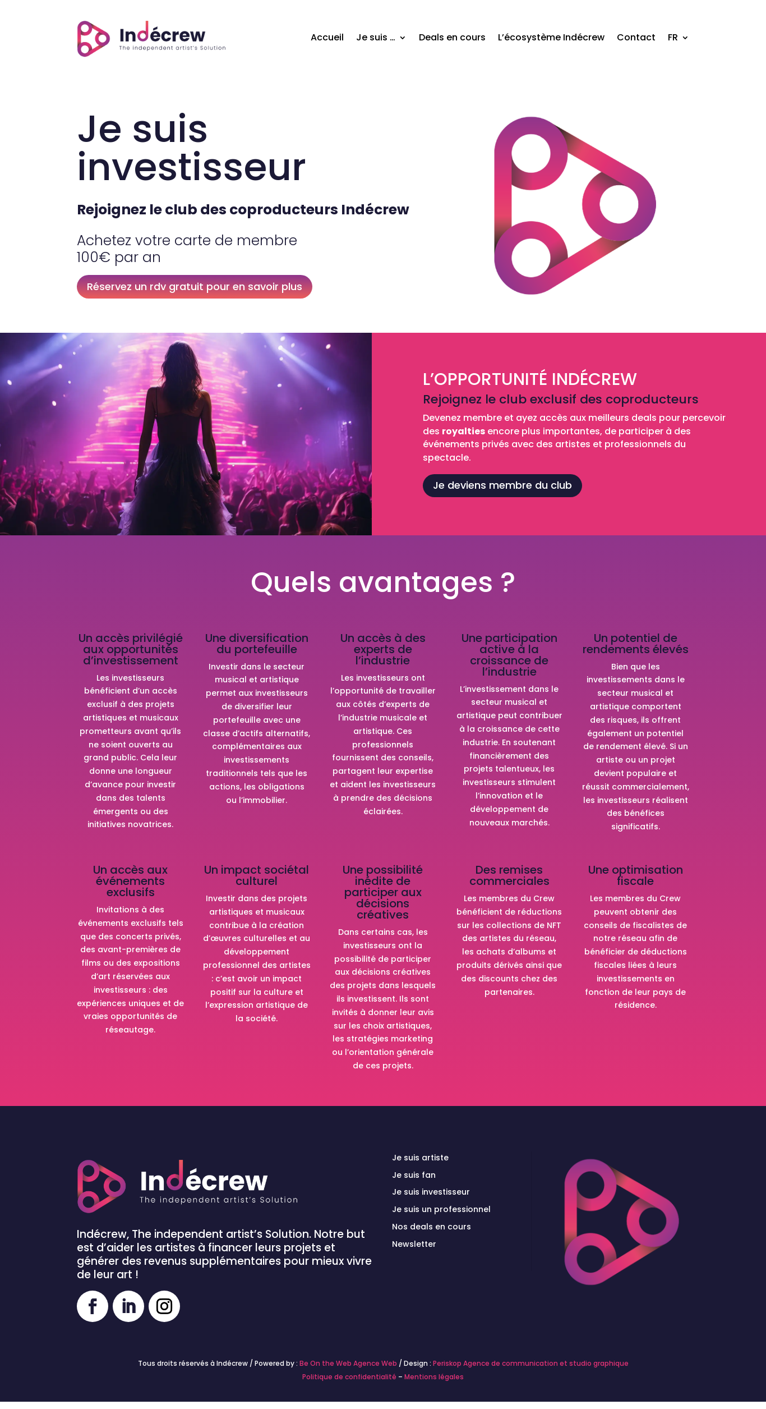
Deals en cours (452, 37)
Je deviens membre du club (502, 485)
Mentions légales (434, 1377)
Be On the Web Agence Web (348, 1363)
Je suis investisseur (431, 1191)
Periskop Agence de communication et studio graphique (531, 1363)
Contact (636, 37)
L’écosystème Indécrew (551, 37)
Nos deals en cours (431, 1226)
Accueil (327, 37)
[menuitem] (678, 38)
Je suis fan (414, 1175)
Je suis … (375, 37)
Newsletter (414, 1244)
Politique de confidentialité (349, 1377)
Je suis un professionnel (441, 1209)
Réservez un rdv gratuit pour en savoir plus (194, 286)
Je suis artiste (420, 1157)
